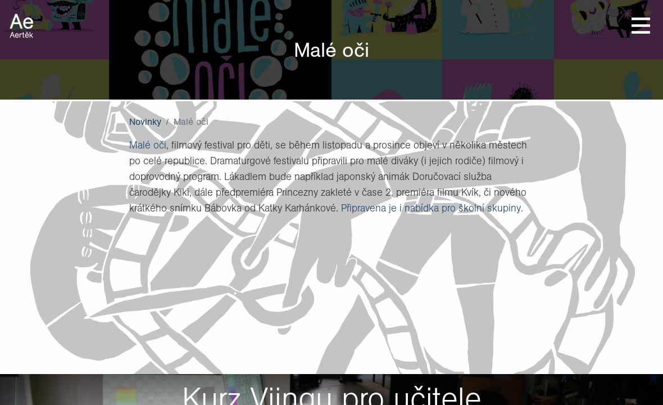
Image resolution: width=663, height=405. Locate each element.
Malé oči (147, 144)
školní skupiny (489, 207)
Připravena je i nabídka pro (399, 207)
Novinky (145, 121)
